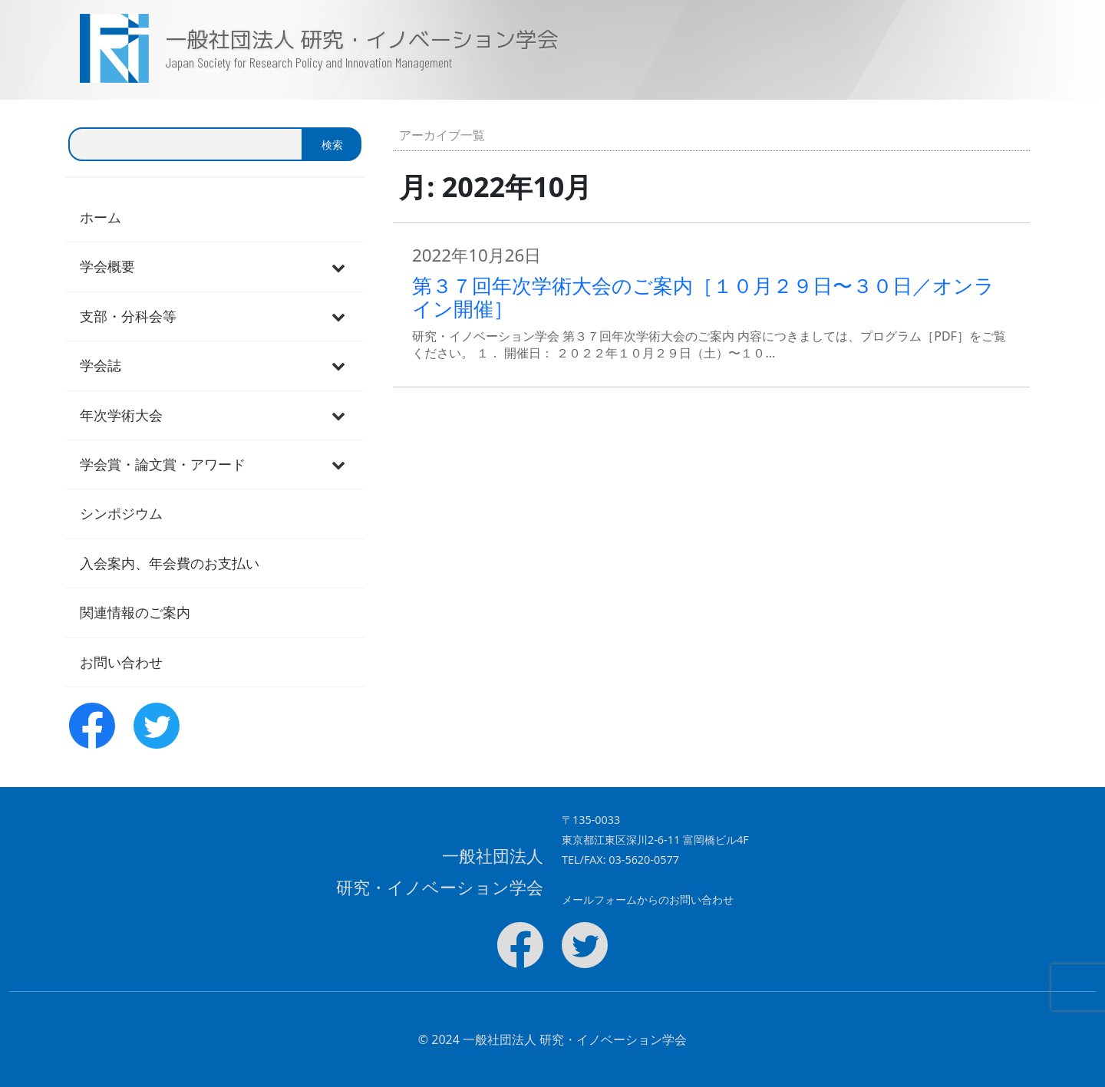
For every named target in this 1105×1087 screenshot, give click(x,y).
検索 (332, 144)
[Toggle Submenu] (338, 266)
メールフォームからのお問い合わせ (648, 899)
